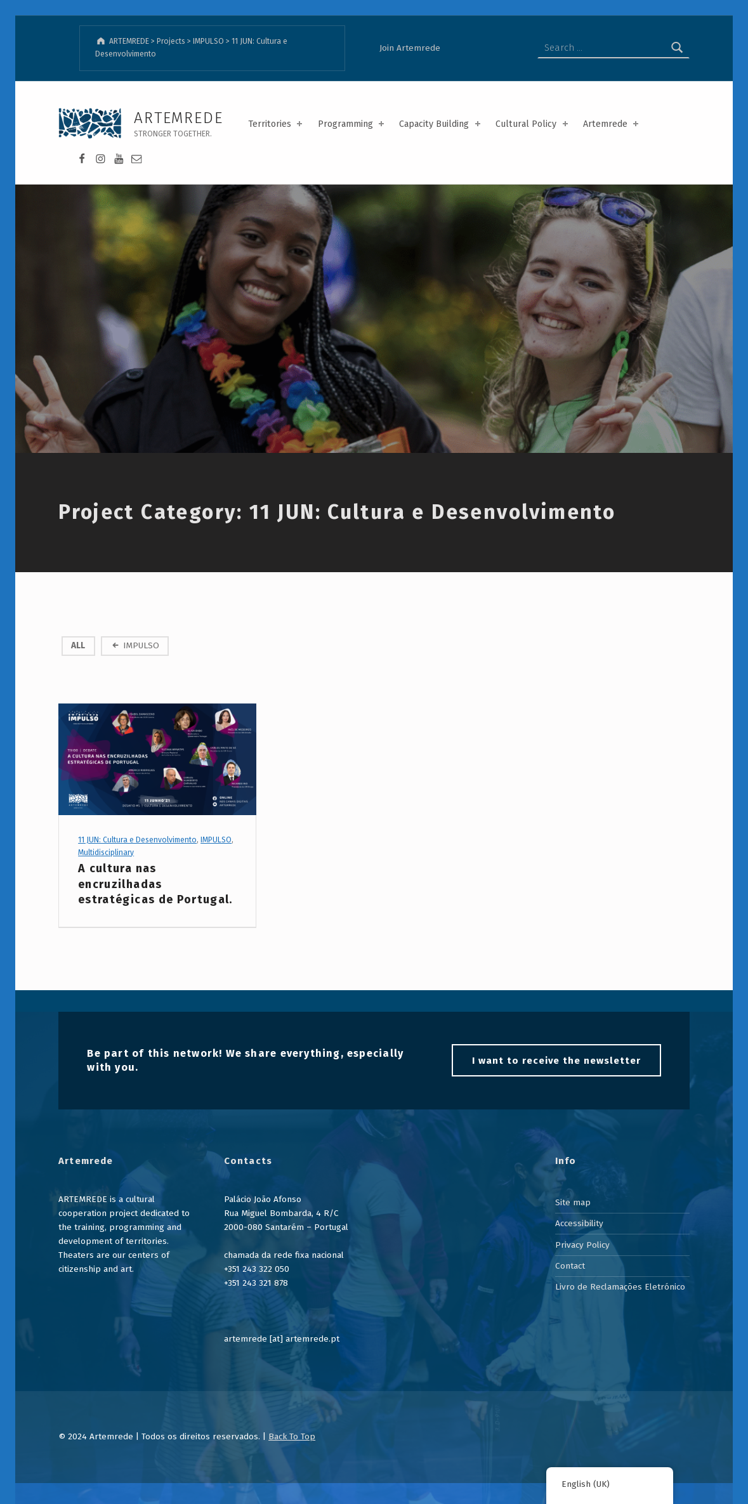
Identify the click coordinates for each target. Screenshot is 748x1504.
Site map (573, 1202)
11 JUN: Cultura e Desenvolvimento (137, 839)
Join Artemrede (409, 48)
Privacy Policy (582, 1244)
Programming (352, 124)
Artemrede (612, 124)
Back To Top (291, 1436)
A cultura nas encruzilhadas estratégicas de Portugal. (155, 883)
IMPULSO (141, 645)
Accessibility (579, 1223)
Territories (276, 124)
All (78, 645)
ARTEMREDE (178, 117)
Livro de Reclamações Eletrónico (620, 1286)
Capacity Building (440, 124)
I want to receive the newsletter (556, 1060)
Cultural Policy (532, 124)
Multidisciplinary (106, 852)
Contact (570, 1265)
